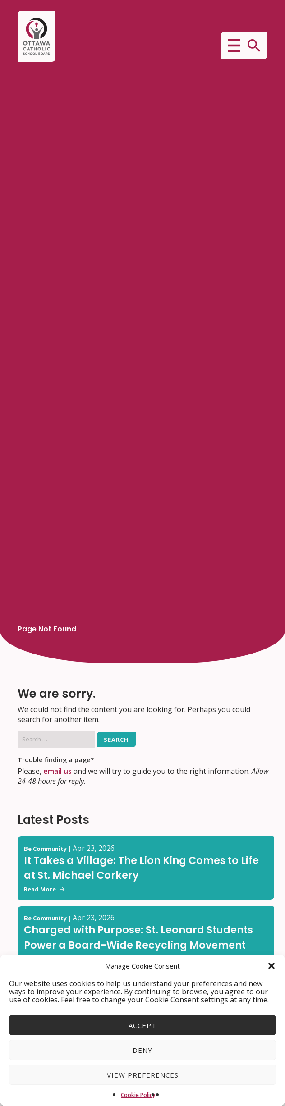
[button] (271, 965)
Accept (142, 1025)
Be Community (45, 849)
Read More (44, 889)
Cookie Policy (138, 1095)
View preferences (143, 1074)
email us (57, 771)
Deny (142, 1050)
